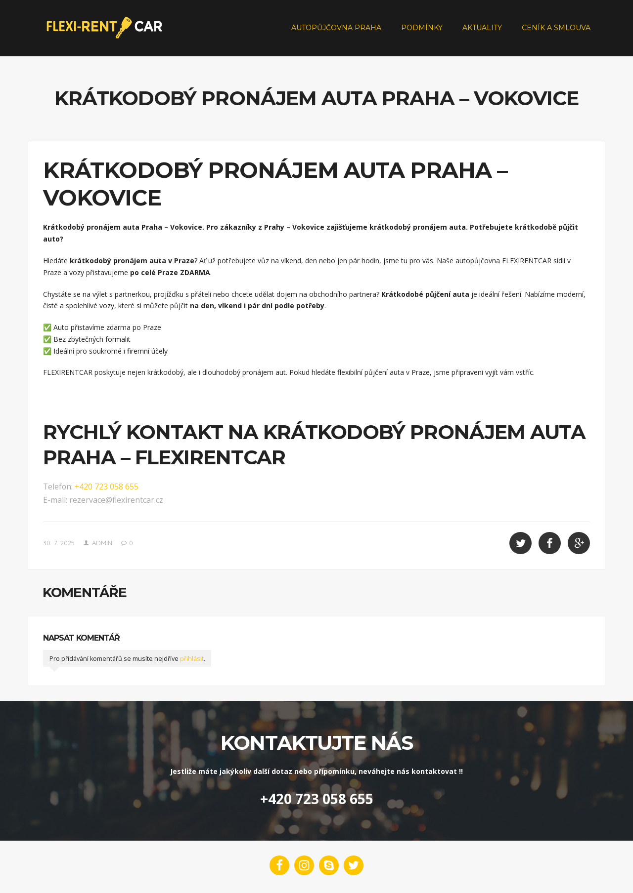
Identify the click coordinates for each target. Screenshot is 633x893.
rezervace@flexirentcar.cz (116, 499)
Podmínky (422, 27)
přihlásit (192, 658)
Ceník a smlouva (556, 27)
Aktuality (482, 27)
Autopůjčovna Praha (336, 27)
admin (102, 543)
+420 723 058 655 (106, 486)
